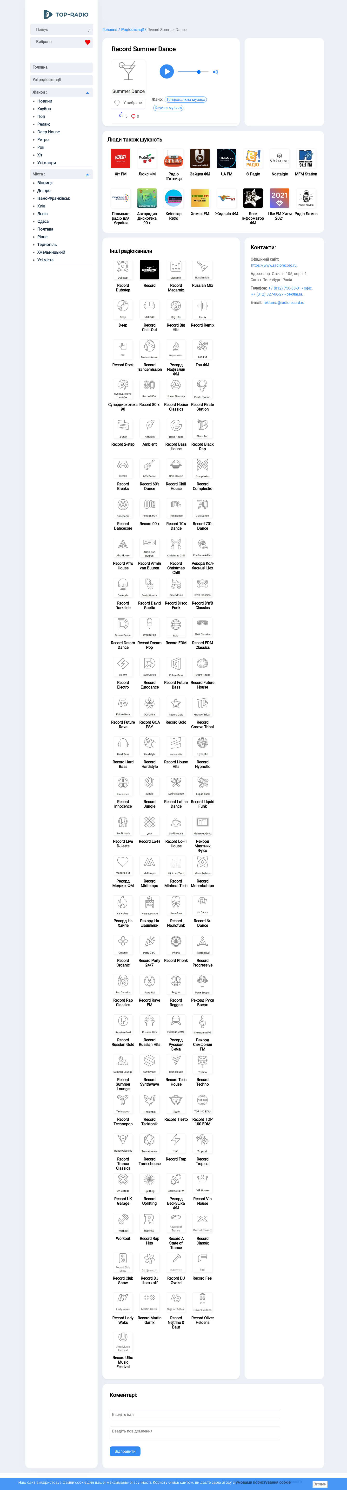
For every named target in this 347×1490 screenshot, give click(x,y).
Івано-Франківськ (53, 198)
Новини (44, 101)
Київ (41, 206)
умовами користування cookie (263, 1482)
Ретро (43, 139)
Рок (40, 147)
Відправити (125, 1451)
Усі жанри (46, 162)
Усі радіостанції (47, 79)
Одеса (43, 221)
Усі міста (45, 260)
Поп (41, 116)
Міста (39, 174)
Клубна (44, 108)
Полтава (45, 229)
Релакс (43, 124)
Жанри (40, 92)
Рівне (42, 236)
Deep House (48, 132)
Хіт (39, 155)
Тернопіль (47, 244)
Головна (40, 67)
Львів (42, 213)
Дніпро (44, 190)
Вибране (64, 42)
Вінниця (45, 183)
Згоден (320, 1484)
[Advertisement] (213, 12)
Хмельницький (51, 252)
